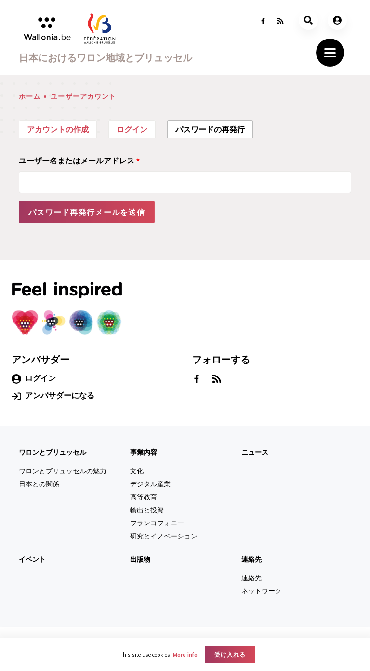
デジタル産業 (150, 484)
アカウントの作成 (58, 129)
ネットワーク (261, 591)
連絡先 (251, 559)
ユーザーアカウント (83, 96)
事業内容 (143, 452)
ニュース (254, 452)
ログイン (132, 129)
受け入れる (230, 654)
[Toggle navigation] (330, 53)
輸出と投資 (147, 510)
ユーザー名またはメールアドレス (79, 160)
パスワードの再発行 (214, 128)
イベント (32, 559)
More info (185, 654)
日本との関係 (39, 484)
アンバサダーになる (53, 395)
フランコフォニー (157, 523)
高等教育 (143, 497)
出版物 (140, 559)
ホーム (29, 96)
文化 (137, 471)
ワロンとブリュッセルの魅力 (62, 471)
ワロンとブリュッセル (52, 452)
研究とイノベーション (164, 536)
